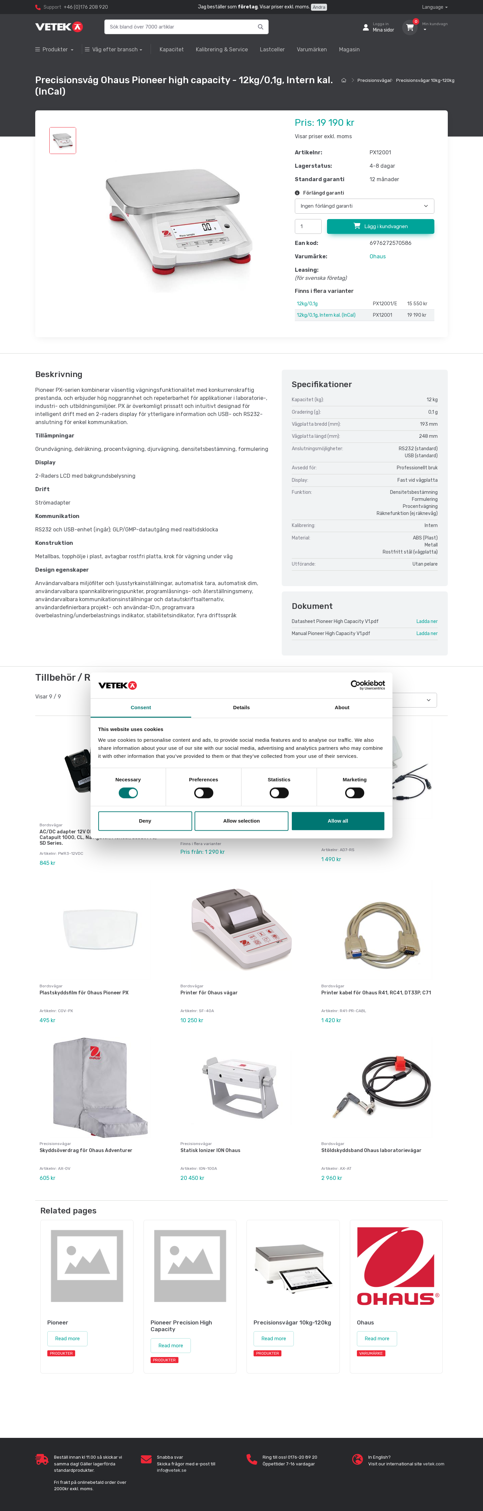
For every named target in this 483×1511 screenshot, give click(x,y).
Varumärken (312, 49)
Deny (145, 821)
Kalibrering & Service (222, 49)
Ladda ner (427, 621)
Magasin (349, 49)
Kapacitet (172, 49)
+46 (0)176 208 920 (86, 7)
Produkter (52, 49)
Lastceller (272, 49)
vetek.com (433, 1458)
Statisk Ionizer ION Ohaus (210, 1147)
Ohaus (378, 256)
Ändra (319, 7)
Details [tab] (241, 707)
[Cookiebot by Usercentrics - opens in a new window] (355, 685)
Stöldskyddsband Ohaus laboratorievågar (371, 1147)
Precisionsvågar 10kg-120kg (425, 80)
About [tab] (342, 707)
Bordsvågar (51, 984)
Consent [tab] (141, 707)
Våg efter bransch (111, 49)
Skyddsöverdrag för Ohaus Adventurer (86, 1147)
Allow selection (241, 821)
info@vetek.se (171, 1464)
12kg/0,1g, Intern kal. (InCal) (326, 315)
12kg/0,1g (307, 304)
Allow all (338, 821)
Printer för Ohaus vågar (209, 991)
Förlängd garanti (319, 193)
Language (432, 7)
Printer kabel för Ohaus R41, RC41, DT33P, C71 (376, 991)
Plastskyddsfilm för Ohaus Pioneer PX (84, 991)
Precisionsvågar (374, 80)
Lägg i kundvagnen (381, 226)
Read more (67, 1333)
